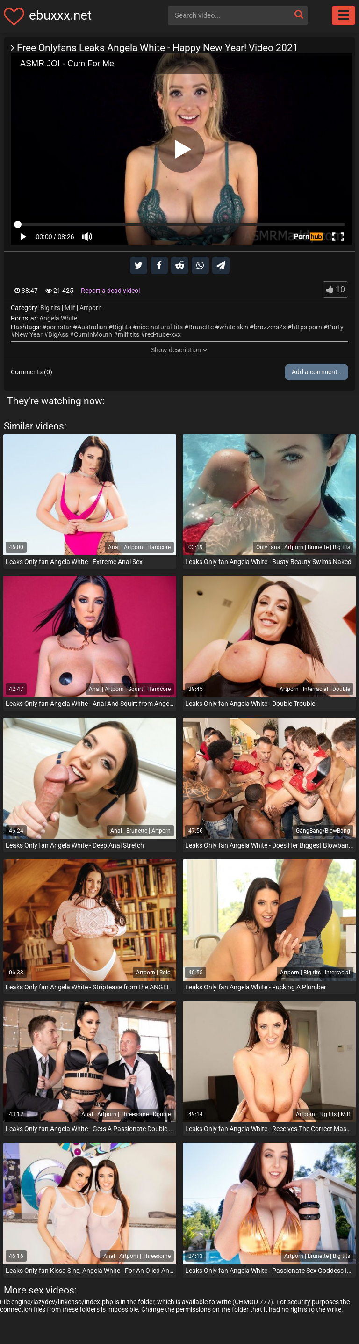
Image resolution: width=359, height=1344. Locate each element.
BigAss (58, 334)
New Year (29, 334)
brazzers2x (270, 327)
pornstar (59, 327)
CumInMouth (93, 334)
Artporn (90, 308)
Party (336, 327)
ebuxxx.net (60, 15)
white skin (233, 327)
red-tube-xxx (163, 334)
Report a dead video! (110, 290)
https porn (307, 327)
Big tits (50, 308)
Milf (70, 308)
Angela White (58, 318)
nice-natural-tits (160, 327)
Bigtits (122, 327)
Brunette (201, 327)
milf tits (128, 334)
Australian (92, 327)
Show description (179, 350)
